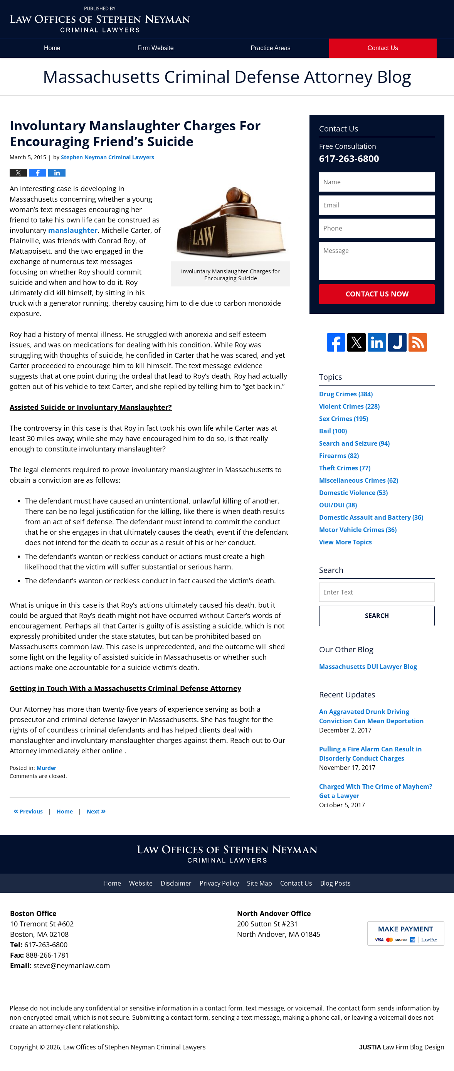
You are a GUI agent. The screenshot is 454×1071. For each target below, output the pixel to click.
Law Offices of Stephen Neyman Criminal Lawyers (134, 1047)
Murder (46, 767)
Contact (383, 48)
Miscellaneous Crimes (358, 480)
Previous (28, 810)
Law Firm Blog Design (401, 1047)
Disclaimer (176, 883)
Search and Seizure (354, 443)
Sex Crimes (343, 418)
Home (52, 48)
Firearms (339, 455)
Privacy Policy (219, 883)
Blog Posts (335, 883)
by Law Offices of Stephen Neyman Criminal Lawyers (391, 19)
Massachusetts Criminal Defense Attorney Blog (100, 19)
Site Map (259, 883)
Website (141, 883)
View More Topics (345, 542)
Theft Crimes (344, 468)
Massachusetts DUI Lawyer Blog (368, 666)
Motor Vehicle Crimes (358, 529)
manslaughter (73, 230)
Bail (333, 431)
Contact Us (296, 883)
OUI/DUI (338, 505)
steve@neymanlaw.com (72, 965)
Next (96, 810)
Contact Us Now (377, 293)
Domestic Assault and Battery (371, 517)
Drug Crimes (346, 394)
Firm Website (156, 48)
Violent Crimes (349, 406)
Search (377, 615)
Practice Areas (271, 48)
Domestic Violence (353, 492)
